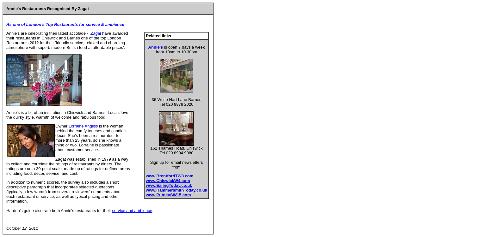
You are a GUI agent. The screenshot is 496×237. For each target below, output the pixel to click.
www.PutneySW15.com (168, 195)
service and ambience (132, 210)
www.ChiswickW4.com (168, 180)
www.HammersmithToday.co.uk (176, 190)
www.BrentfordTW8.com (169, 176)
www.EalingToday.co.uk (169, 185)
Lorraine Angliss (83, 126)
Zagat (95, 33)
